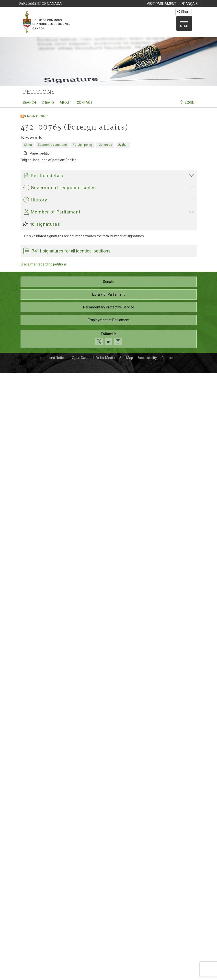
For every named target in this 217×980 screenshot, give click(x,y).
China (28, 144)
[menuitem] (161, 3)
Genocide (105, 144)
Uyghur (122, 144)
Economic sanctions (52, 144)
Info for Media (104, 965)
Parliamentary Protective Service (108, 914)
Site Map (126, 965)
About (65, 103)
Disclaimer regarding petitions (44, 871)
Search (29, 103)
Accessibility (147, 965)
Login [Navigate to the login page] (186, 102)
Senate (108, 889)
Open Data (80, 965)
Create (48, 103)
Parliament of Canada (40, 3)
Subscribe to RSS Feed (34, 116)
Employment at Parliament (108, 927)
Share (183, 12)
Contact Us (169, 965)
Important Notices (53, 965)
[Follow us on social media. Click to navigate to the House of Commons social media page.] (109, 946)
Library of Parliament (108, 901)
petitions (39, 92)
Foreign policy (82, 144)
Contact (84, 103)
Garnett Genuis (36, 740)
